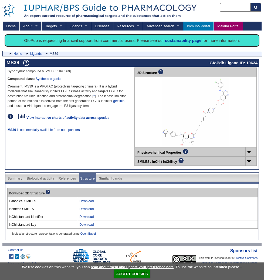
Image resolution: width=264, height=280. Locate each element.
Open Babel (88, 233)
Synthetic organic (48, 79)
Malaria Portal (228, 26)
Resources (125, 26)
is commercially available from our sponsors (44, 130)
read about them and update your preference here (132, 267)
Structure (87, 178)
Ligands (76, 26)
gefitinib (118, 101)
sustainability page (183, 40)
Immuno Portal (198, 26)
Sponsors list (244, 250)
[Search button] (256, 7)
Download (86, 201)
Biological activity (40, 178)
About (27, 26)
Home (11, 26)
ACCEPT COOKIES (132, 274)
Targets (51, 26)
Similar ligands (110, 178)
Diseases (102, 26)
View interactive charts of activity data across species (63, 118)
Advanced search (160, 26)
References (67, 178)
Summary (15, 178)
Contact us (15, 250)
